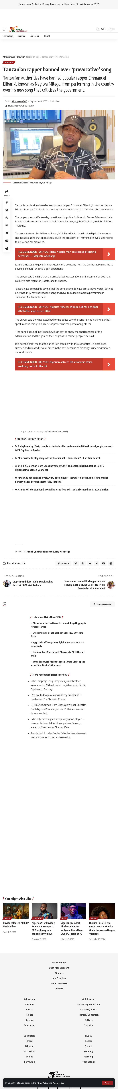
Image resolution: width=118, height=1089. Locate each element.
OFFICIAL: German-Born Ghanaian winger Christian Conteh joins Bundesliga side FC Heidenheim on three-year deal (61, 451)
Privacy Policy (43, 1082)
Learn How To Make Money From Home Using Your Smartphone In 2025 (59, 4)
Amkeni (30, 536)
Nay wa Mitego (62, 536)
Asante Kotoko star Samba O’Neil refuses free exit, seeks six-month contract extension (66, 474)
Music (8, 903)
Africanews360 (20, 84)
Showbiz (9, 45)
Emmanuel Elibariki (44, 536)
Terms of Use (61, 1082)
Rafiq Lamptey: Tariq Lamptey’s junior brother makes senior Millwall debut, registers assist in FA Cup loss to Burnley (63, 431)
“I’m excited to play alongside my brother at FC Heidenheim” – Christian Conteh (61, 441)
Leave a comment (99, 590)
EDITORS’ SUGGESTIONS (30, 422)
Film (64, 903)
